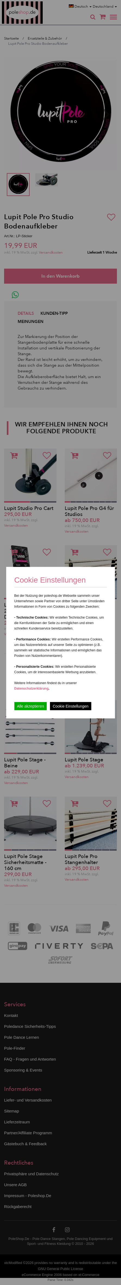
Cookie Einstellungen (71, 706)
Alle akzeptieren (30, 706)
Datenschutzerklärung (31, 688)
